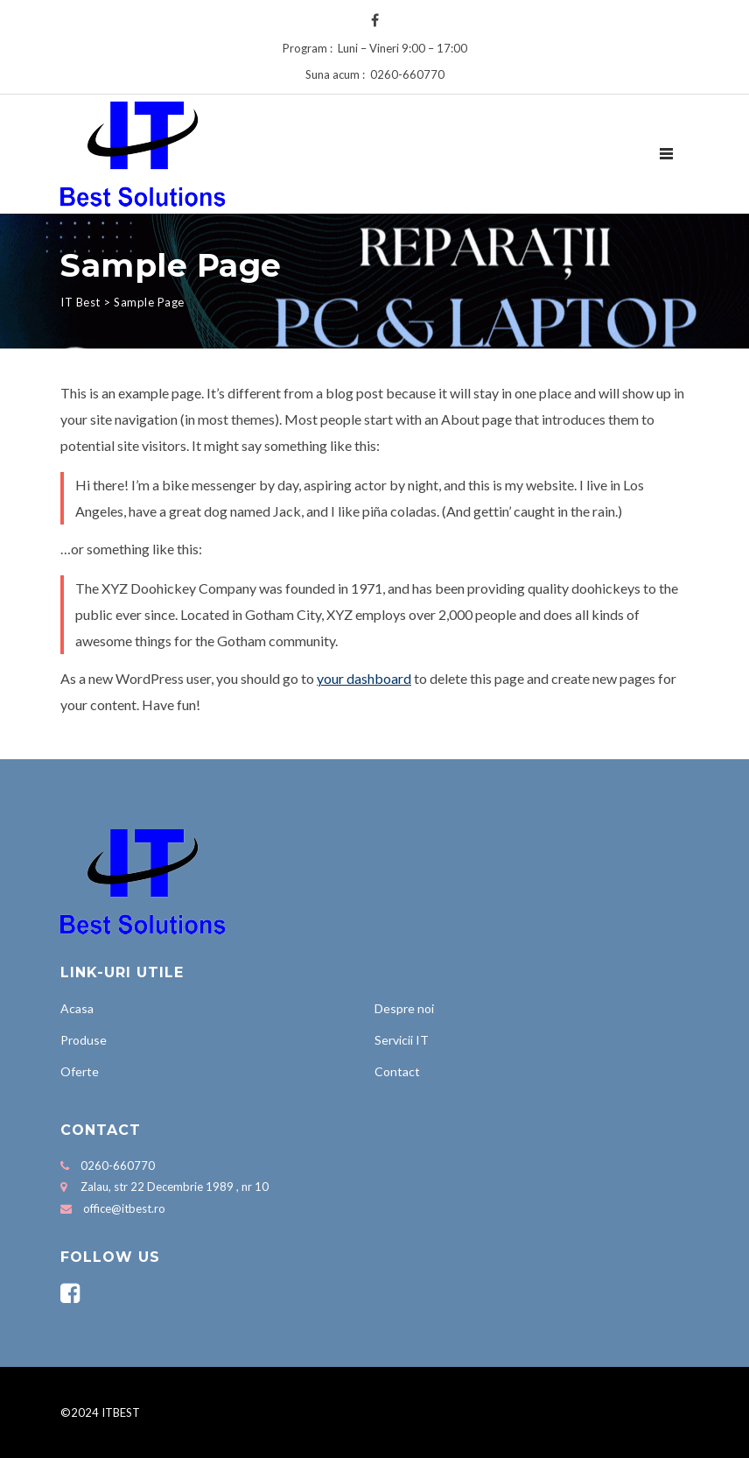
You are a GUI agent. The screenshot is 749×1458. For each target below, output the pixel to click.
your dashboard (364, 678)
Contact (397, 1071)
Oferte (79, 1071)
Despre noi (404, 1008)
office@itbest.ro (124, 1208)
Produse (83, 1039)
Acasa (77, 1008)
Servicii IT (401, 1039)
